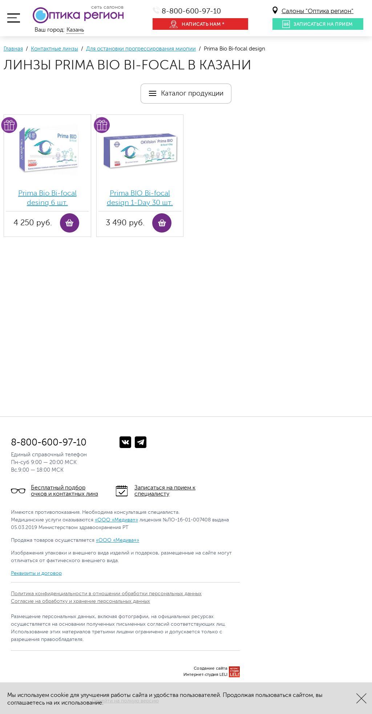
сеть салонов (107, 7)
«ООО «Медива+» (116, 520)
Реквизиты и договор (36, 573)
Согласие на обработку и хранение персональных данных (80, 601)
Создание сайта (210, 668)
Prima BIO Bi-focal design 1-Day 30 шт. (140, 198)
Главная (13, 49)
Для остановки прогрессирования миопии (141, 49)
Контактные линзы (54, 49)
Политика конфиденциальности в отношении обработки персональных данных (106, 593)
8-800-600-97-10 (191, 11)
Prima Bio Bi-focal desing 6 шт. (47, 198)
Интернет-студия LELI (205, 674)
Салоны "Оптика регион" (317, 11)
